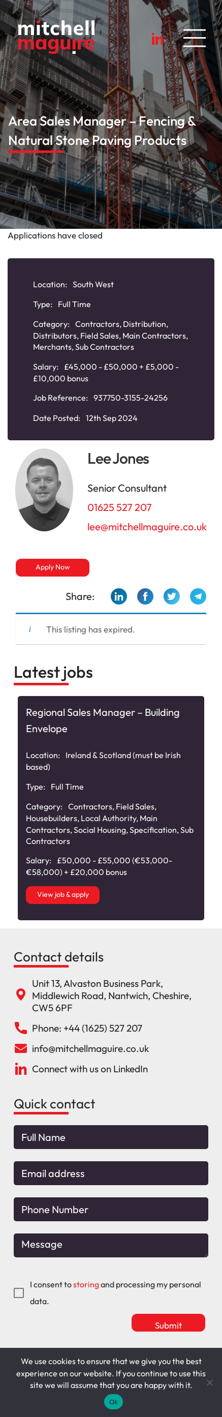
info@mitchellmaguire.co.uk (90, 1048)
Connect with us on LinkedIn (90, 1069)
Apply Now (53, 566)
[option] (111, 808)
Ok (113, 1402)
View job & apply (63, 894)
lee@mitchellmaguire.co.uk (147, 526)
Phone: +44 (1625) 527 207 (87, 1028)
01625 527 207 (119, 507)
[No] (209, 1382)
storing (86, 1284)
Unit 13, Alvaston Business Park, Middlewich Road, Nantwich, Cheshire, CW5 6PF (112, 995)
